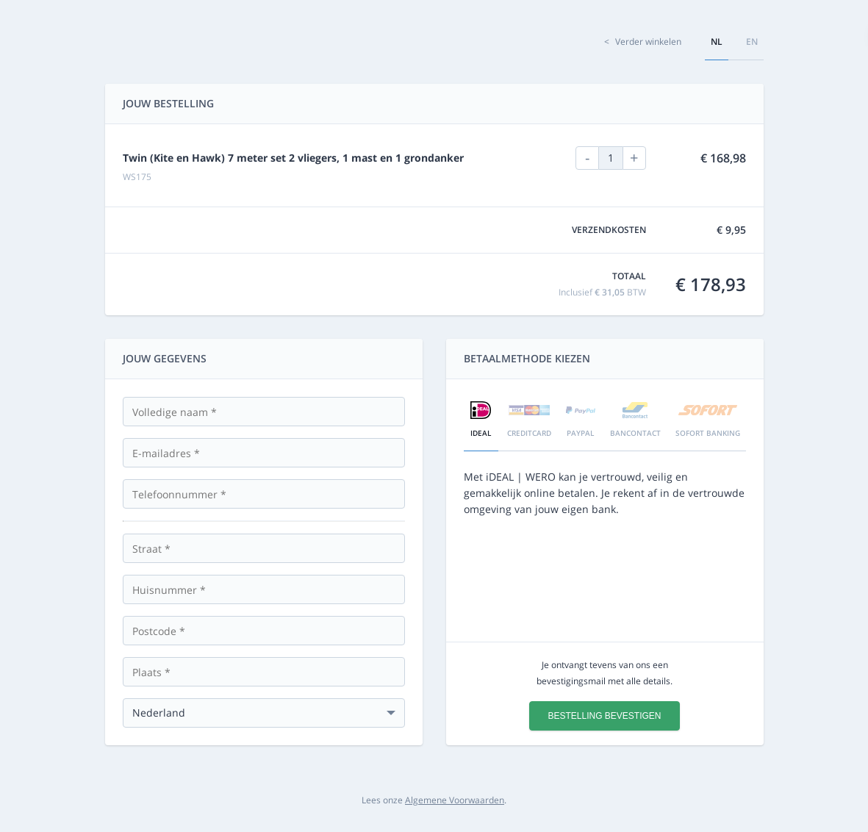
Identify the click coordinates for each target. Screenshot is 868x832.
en (752, 41)
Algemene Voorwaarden (454, 800)
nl (716, 41)
